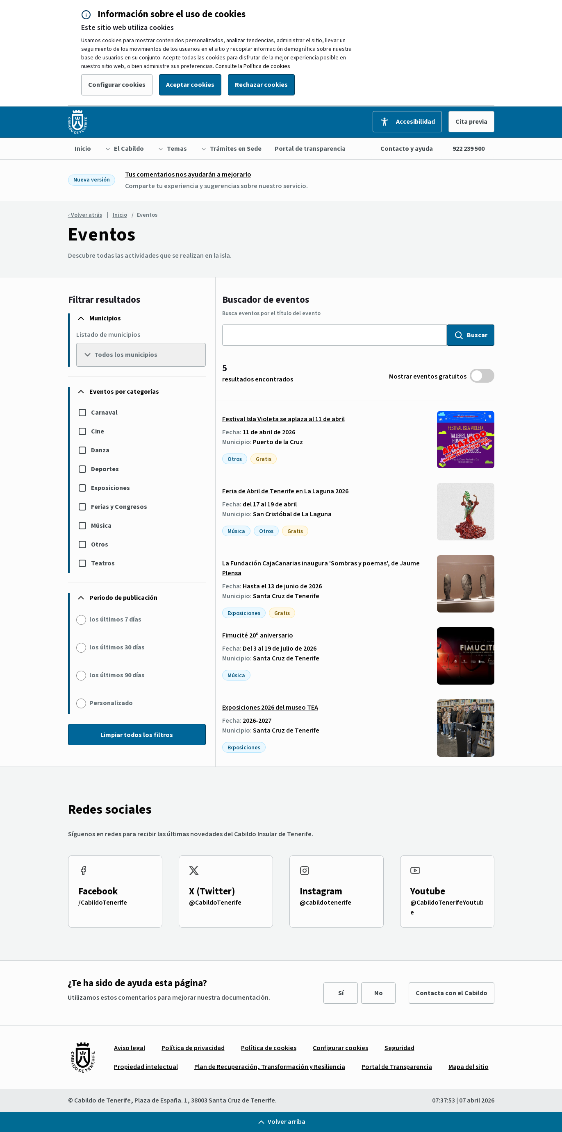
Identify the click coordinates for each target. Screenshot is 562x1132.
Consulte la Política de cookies (252, 66)
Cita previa (471, 121)
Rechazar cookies (261, 84)
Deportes (105, 469)
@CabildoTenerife (215, 902)
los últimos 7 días (115, 619)
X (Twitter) (212, 891)
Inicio (120, 215)
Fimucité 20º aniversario (257, 635)
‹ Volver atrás (85, 215)
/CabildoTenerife (102, 902)
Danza (100, 450)
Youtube (427, 891)
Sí (341, 993)
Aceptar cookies (190, 84)
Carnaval (104, 412)
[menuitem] (83, 149)
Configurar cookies (117, 84)
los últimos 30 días (117, 647)
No (378, 993)
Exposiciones (110, 487)
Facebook (98, 891)
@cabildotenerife (325, 902)
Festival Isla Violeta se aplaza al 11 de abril (283, 419)
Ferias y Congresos (119, 506)
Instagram (321, 891)
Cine (97, 431)
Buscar (470, 335)
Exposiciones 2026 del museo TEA (270, 707)
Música (101, 525)
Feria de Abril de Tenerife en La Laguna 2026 (285, 491)
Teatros (103, 563)
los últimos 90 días (117, 675)
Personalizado (111, 703)
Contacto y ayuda (406, 148)
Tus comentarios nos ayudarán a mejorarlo (188, 174)
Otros (99, 544)
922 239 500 (469, 148)
